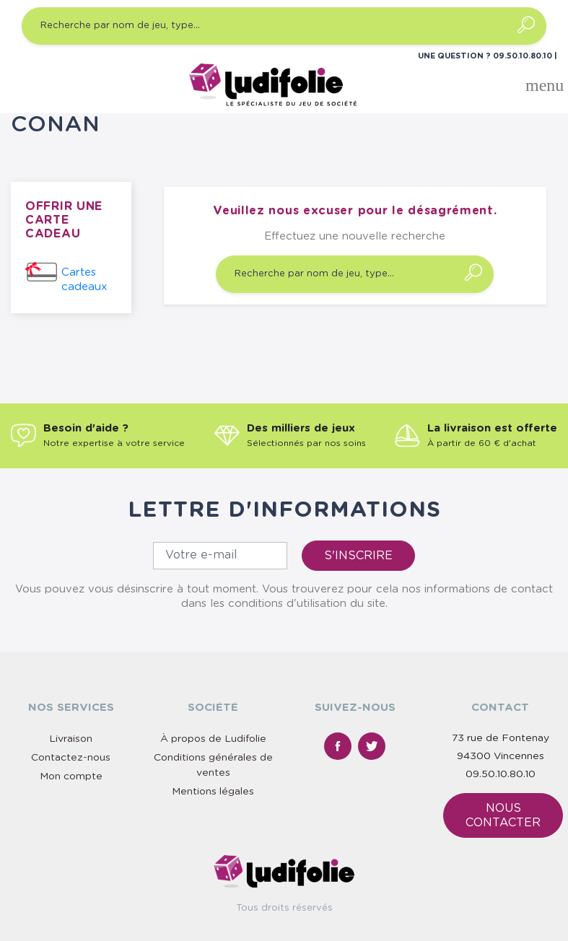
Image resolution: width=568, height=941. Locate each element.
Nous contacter (503, 815)
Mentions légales (213, 792)
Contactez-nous (70, 758)
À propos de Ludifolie (213, 739)
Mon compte (71, 776)
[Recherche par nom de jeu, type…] (284, 26)
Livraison (70, 739)
